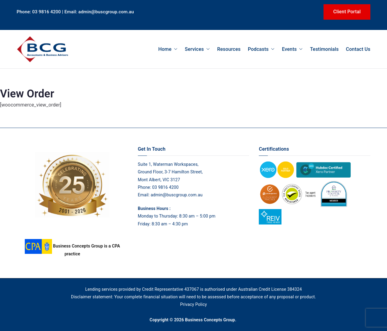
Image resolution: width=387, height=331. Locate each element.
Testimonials (324, 49)
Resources (228, 49)
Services (197, 49)
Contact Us (358, 49)
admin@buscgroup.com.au (177, 194)
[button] (174, 49)
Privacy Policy (193, 304)
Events (292, 49)
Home (167, 49)
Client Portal (347, 12)
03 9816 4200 (165, 187)
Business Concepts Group (210, 319)
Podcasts (261, 49)
